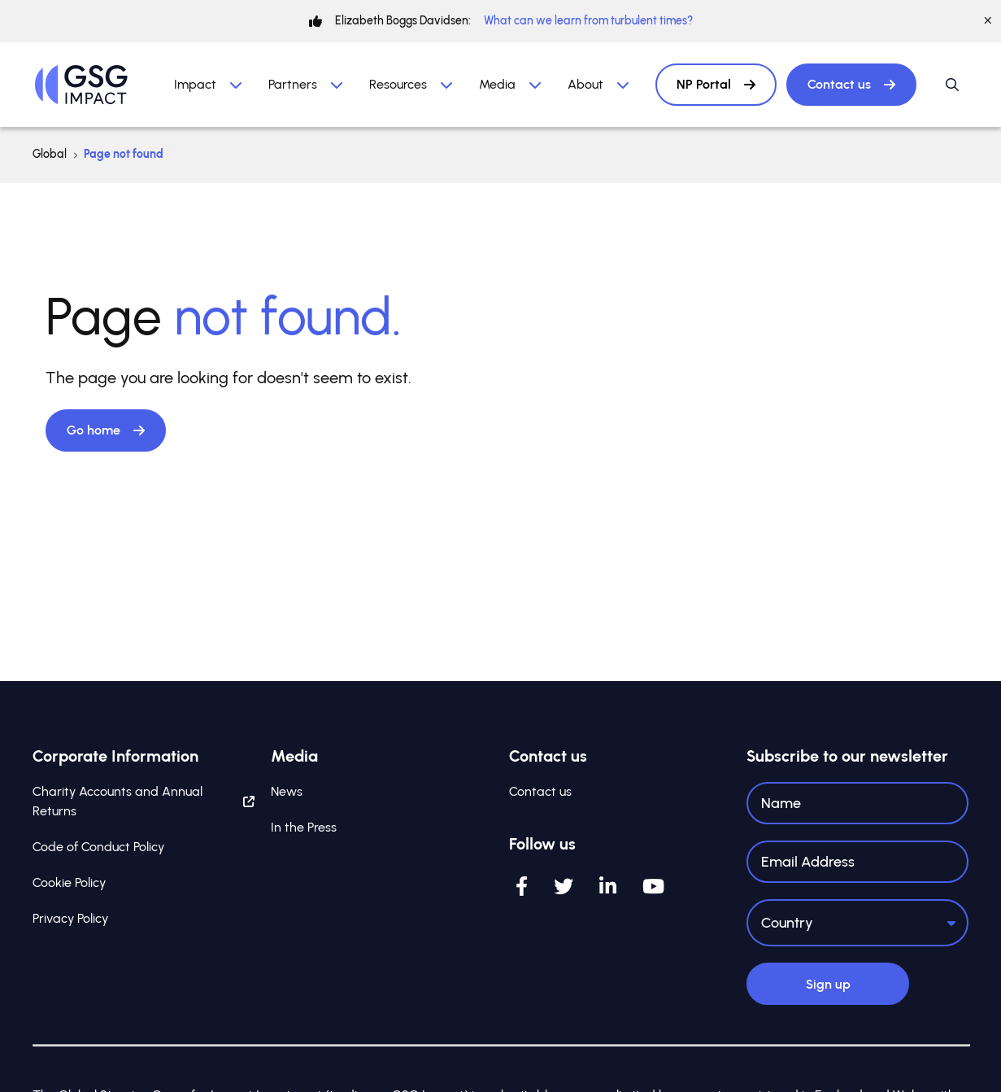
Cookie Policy (69, 884)
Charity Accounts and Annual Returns (144, 802)
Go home (106, 430)
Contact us (851, 84)
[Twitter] (563, 887)
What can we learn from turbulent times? (588, 21)
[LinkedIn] (608, 887)
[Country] (857, 923)
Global (50, 154)
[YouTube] (653, 887)
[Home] (81, 84)
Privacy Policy (70, 920)
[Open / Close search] (952, 84)
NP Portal (716, 84)
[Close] (988, 21)
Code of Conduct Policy (98, 848)
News (286, 793)
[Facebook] (521, 887)
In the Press (304, 828)
